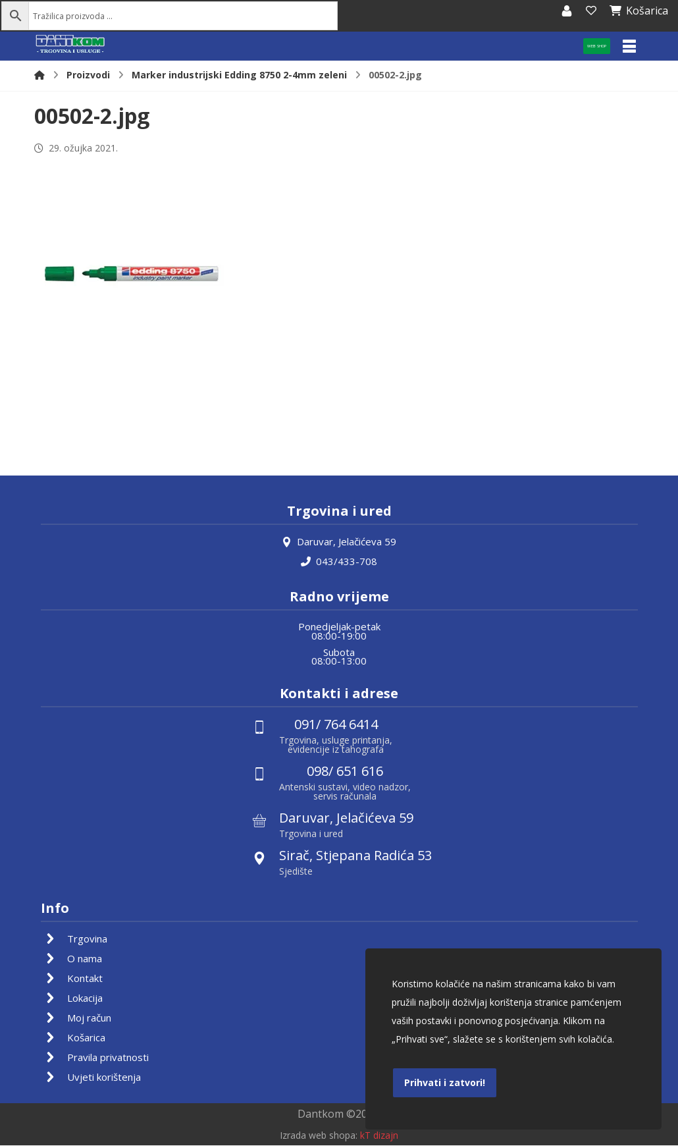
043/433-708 (339, 561)
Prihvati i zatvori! (444, 1082)
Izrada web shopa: (318, 1136)
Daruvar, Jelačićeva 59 (339, 541)
